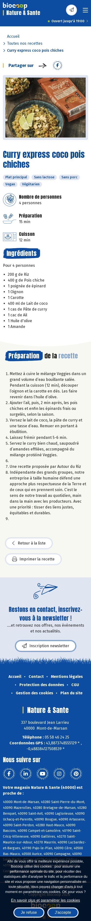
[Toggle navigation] (85, 12)
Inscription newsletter (45, 646)
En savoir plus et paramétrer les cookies (45, 900)
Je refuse (29, 912)
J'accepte (63, 912)
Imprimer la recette (33, 559)
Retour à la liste (29, 543)
